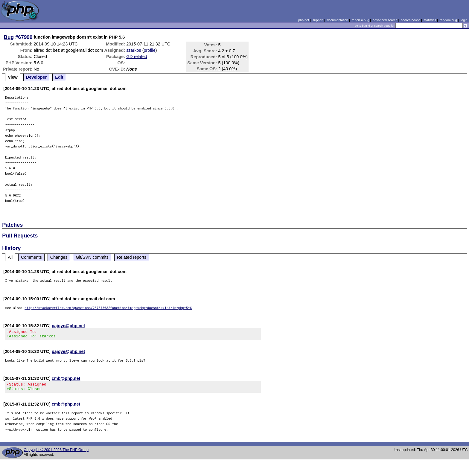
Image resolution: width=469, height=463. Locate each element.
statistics (430, 20)
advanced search (385, 20)
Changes (59, 257)
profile (150, 50)
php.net (303, 20)
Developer (36, 77)
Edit (59, 77)
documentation (337, 20)
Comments (31, 257)
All (10, 257)
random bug (448, 20)
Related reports (131, 257)
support (318, 20)
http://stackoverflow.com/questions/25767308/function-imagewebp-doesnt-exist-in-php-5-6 (108, 308)
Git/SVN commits (92, 257)
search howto (410, 20)
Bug (9, 37)
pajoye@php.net (68, 325)
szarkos (133, 50)
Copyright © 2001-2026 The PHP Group (56, 453)
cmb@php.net (66, 380)
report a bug (360, 20)
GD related (136, 56)
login (464, 20)
